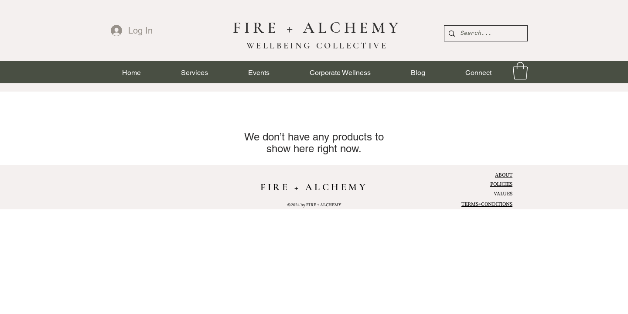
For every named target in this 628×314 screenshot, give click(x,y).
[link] (520, 70)
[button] (194, 73)
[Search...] (484, 33)
